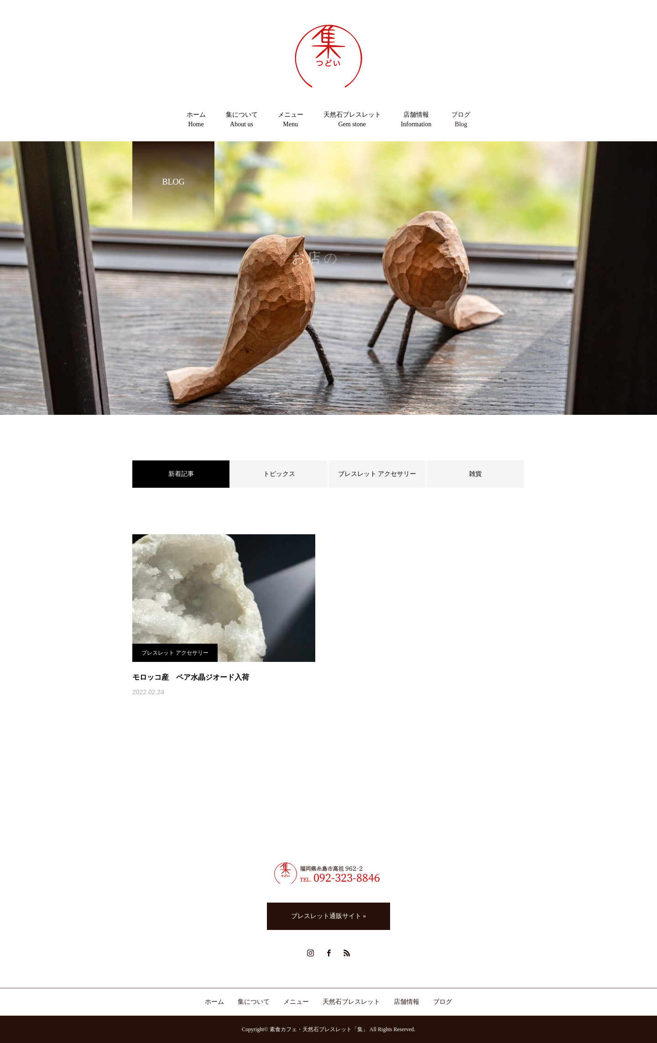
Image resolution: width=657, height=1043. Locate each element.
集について (254, 1001)
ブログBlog (460, 119)
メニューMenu (290, 119)
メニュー (296, 1001)
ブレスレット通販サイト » (328, 916)
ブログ (442, 1001)
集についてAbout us (242, 119)
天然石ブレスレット (351, 1001)
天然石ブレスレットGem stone (352, 119)
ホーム (214, 1001)
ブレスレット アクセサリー (377, 473)
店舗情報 (406, 1001)
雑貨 (475, 473)
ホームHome (196, 119)
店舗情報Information (416, 119)
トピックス (279, 473)
